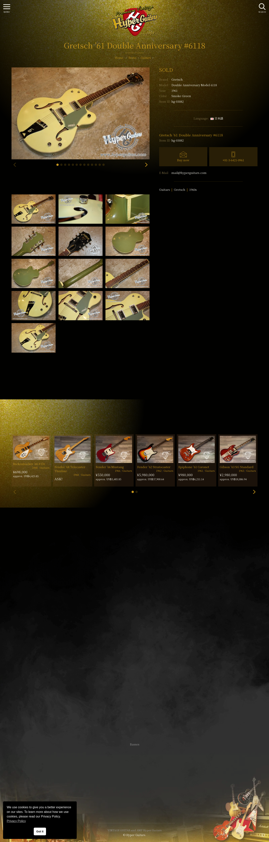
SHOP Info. (134, 630)
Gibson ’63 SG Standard (236, 467)
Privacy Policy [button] (16, 821)
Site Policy (134, 809)
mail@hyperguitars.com (188, 173)
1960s (193, 190)
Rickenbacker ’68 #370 (29, 464)
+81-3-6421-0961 (233, 160)
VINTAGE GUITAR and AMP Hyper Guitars (135, 830)
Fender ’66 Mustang (110, 467)
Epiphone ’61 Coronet (193, 467)
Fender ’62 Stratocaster (153, 467)
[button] (57, 165)
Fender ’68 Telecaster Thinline (69, 469)
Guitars (164, 190)
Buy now (183, 160)
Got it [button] (40, 831)
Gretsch (177, 79)
